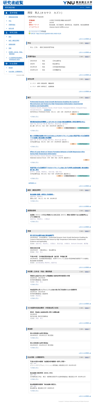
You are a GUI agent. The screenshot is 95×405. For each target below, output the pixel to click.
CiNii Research (83, 114)
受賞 (10, 48)
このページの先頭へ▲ (85, 38)
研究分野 (11, 28)
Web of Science (70, 128)
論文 (10, 36)
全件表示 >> (32, 183)
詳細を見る (34, 116)
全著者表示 (47, 110)
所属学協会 (12, 24)
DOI (73, 114)
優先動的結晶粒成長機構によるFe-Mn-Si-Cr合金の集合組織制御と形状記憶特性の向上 (57, 122)
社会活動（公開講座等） (16, 71)
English (88, 7)
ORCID (45, 33)
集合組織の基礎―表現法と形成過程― (42, 194)
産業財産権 (12, 44)
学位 (10, 21)
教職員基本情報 (13, 17)
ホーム (82, 7)
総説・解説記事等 (14, 40)
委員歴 (11, 67)
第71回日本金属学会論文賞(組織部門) (42, 235)
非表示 (87, 43)
